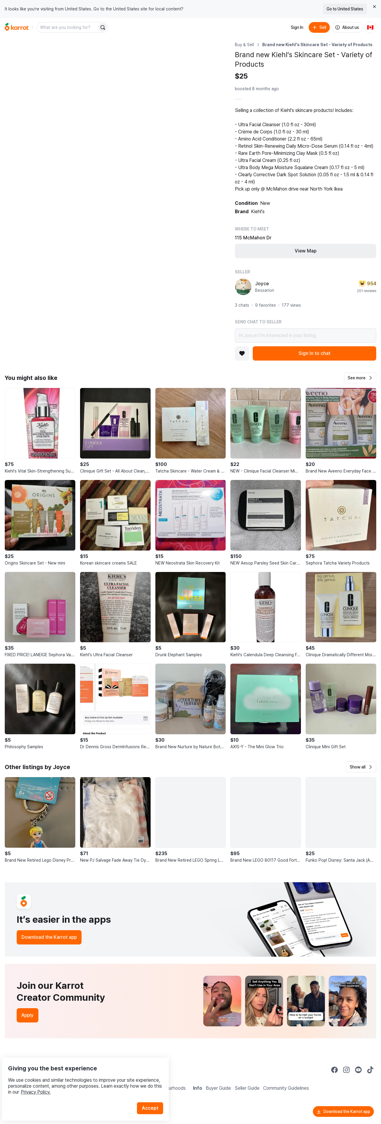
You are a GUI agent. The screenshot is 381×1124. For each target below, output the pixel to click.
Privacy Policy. (80, 1078)
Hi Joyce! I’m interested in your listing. (305, 335)
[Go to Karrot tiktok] (370, 1069)
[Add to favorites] (242, 353)
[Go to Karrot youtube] (358, 1069)
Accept (153, 1094)
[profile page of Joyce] (243, 286)
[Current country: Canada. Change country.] (370, 27)
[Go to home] (17, 27)
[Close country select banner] (374, 6)
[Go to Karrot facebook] (334, 1069)
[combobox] (68, 27)
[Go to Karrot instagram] (346, 1069)
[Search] (103, 27)
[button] (360, 377)
